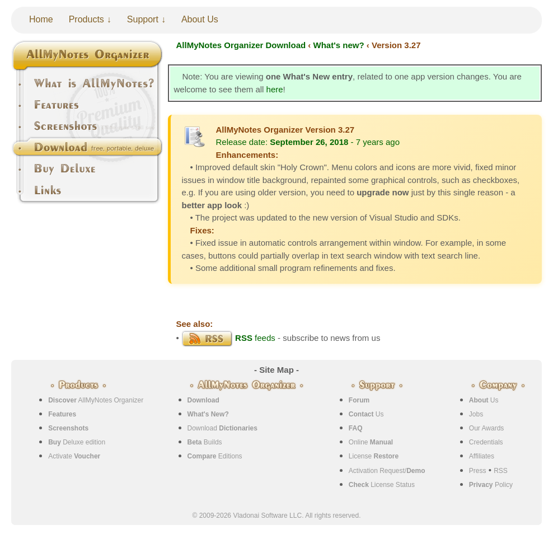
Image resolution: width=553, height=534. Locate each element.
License (374, 456)
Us (366, 414)
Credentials (486, 442)
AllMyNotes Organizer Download (241, 45)
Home (41, 19)
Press (477, 471)
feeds (228, 338)
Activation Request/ (387, 471)
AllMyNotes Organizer (95, 400)
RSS (501, 471)
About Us (199, 19)
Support (142, 19)
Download (222, 428)
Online (371, 442)
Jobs (476, 414)
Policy (491, 485)
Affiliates (481, 456)
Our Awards (486, 428)
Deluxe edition (76, 442)
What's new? (338, 45)
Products (86, 19)
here (274, 89)
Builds (205, 442)
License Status (382, 485)
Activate (74, 456)
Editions (215, 456)
